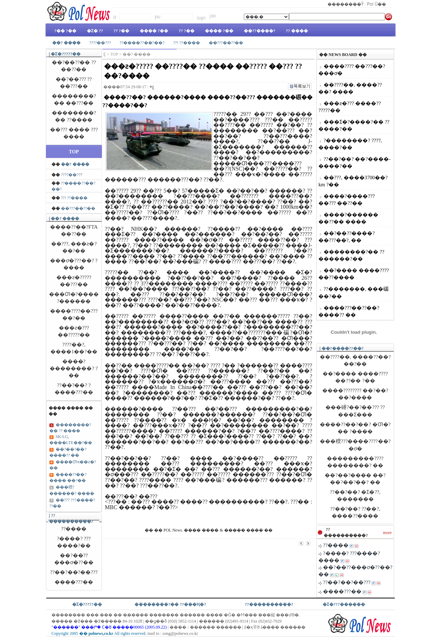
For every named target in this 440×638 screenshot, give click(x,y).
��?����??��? (343, 348)
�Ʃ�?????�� (66, 53)
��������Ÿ (346, 4)
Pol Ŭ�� (376, 4)
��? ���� (65, 218)
